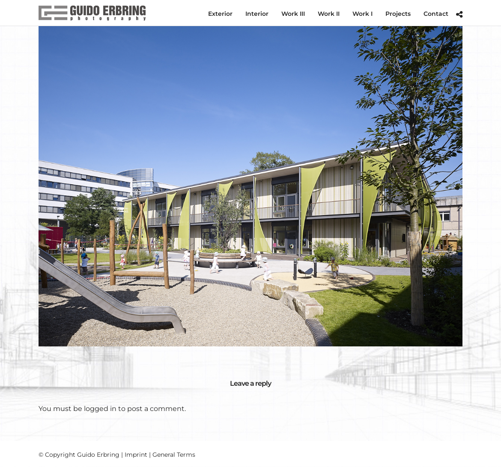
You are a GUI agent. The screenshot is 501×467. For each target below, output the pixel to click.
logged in (100, 409)
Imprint (136, 454)
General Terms (173, 454)
